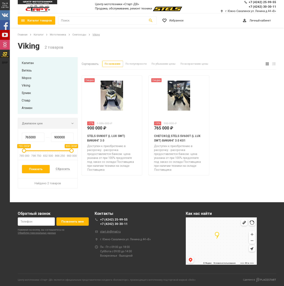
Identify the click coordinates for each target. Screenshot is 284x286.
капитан (28, 63)
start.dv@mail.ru (110, 231)
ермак (26, 93)
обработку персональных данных (37, 233)
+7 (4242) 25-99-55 (114, 219)
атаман (27, 108)
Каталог (39, 34)
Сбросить (63, 169)
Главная (22, 34)
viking (26, 85)
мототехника (58, 34)
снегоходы (79, 34)
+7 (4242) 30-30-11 (114, 224)
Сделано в (259, 280)
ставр (26, 100)
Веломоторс (121, 280)
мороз (26, 78)
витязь (27, 70)
